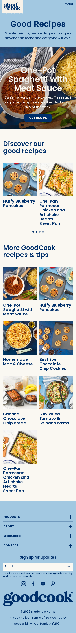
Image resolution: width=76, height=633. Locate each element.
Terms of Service (17, 576)
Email (9, 566)
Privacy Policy (65, 573)
